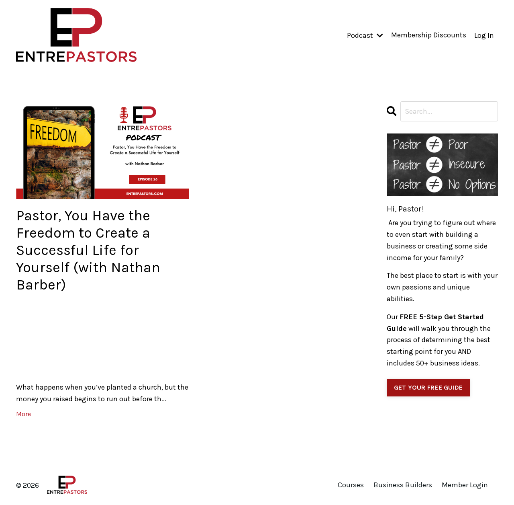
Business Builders (402, 485)
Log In (484, 35)
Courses (351, 485)
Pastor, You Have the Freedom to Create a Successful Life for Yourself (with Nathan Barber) (88, 250)
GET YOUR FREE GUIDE (428, 387)
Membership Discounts (428, 35)
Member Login (465, 485)
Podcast (365, 35)
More (23, 414)
